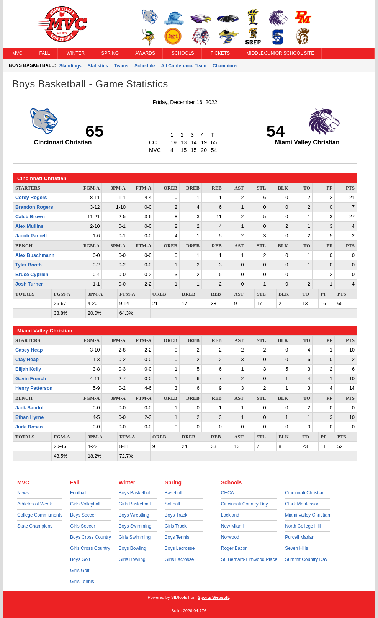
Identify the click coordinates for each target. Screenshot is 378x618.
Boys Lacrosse (180, 548)
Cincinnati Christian (304, 492)
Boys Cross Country (90, 537)
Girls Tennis (82, 581)
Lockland (230, 515)
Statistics (98, 66)
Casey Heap (29, 350)
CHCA (227, 492)
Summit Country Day (306, 559)
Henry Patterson (33, 388)
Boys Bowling (132, 548)
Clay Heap (27, 359)
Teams (121, 66)
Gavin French (30, 378)
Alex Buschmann (34, 255)
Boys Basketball (135, 492)
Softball (172, 504)
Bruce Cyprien (31, 274)
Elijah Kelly (28, 369)
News (23, 492)
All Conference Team (183, 66)
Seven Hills (296, 548)
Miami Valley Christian (307, 515)
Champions (225, 66)
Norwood (230, 537)
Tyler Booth (28, 265)
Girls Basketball (135, 504)
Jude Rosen (29, 427)
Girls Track (176, 526)
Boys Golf (80, 559)
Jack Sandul (29, 407)
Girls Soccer (82, 526)
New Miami (232, 526)
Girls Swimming (135, 537)
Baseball (173, 492)
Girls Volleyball (85, 504)
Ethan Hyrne (29, 417)
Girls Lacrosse (179, 559)
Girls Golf (79, 570)
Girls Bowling (132, 559)
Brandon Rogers (34, 207)
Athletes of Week (34, 504)
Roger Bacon (234, 548)
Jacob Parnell (31, 236)
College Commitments (39, 515)
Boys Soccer (83, 515)
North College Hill (303, 526)
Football (78, 492)
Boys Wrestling (134, 515)
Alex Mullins (29, 226)
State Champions (34, 526)
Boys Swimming (135, 526)
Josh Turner (29, 284)
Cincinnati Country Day (244, 504)
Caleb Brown (30, 216)
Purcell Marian (299, 537)
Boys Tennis (177, 537)
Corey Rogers (31, 197)
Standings (70, 66)
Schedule (144, 66)
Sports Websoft (213, 597)
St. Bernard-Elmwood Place (249, 559)
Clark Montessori (302, 504)
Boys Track (176, 515)
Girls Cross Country (90, 548)
